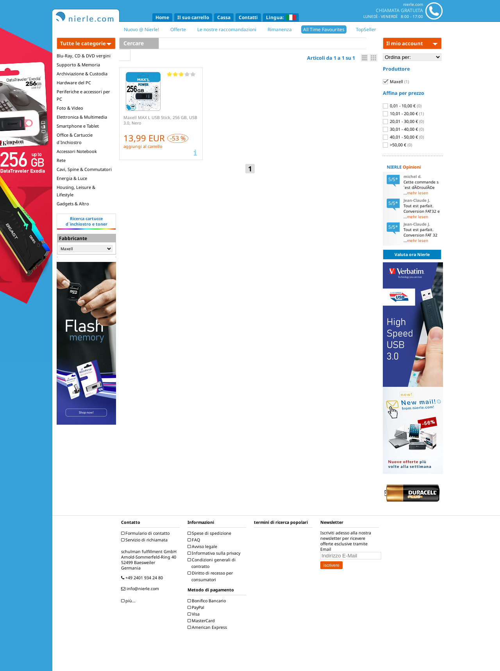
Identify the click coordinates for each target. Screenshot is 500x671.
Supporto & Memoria (78, 65)
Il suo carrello (193, 17)
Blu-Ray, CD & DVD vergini (84, 56)
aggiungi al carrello (142, 146)
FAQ (194, 540)
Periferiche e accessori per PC (83, 95)
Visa (194, 614)
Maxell (396, 81)
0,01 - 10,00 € (402, 106)
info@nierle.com (141, 588)
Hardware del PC (74, 82)
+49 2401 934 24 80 (143, 577)
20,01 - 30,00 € (403, 121)
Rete (61, 160)
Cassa (223, 17)
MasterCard (202, 620)
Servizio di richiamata (145, 540)
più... (129, 600)
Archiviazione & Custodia (82, 74)
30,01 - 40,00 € (403, 129)
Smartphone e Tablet (78, 126)
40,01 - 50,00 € (403, 137)
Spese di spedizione (210, 533)
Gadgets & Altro (73, 203)
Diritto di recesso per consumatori (211, 576)
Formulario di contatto (146, 533)
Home (162, 17)
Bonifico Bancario (207, 600)
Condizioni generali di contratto (212, 563)
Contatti (248, 17)
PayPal (196, 607)
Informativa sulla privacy (214, 553)
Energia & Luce (72, 178)
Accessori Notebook (77, 151)
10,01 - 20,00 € (403, 113)
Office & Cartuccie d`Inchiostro (75, 138)
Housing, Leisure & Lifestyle (76, 191)
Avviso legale (203, 546)
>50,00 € (397, 145)
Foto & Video (70, 108)
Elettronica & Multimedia (82, 117)
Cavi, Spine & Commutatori (84, 169)
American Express (208, 627)
